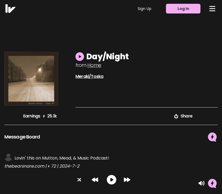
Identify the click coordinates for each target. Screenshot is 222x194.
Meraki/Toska (89, 76)
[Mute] (201, 183)
